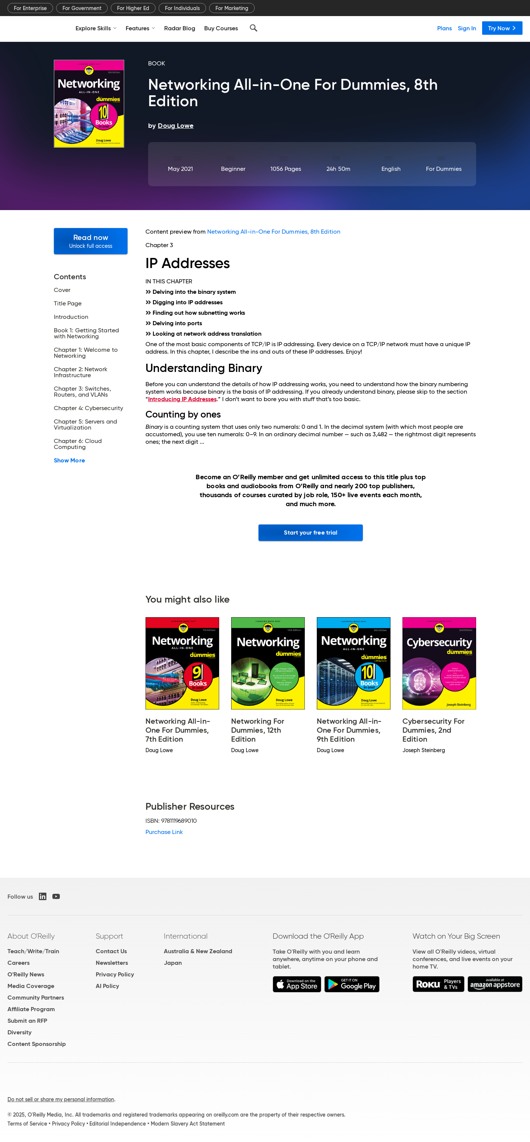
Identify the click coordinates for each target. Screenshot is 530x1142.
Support (109, 936)
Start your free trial (310, 532)
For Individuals (182, 8)
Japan (173, 963)
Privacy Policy (115, 974)
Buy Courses (221, 28)
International (186, 936)
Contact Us (111, 951)
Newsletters (112, 963)
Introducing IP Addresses (182, 399)
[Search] (253, 28)
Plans (444, 28)
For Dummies (444, 168)
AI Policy (107, 986)
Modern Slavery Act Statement (188, 1123)
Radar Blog (179, 28)
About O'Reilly (31, 936)
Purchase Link (164, 831)
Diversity (19, 1032)
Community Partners (35, 997)
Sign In (467, 28)
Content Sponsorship (36, 1044)
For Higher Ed (133, 8)
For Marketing (231, 8)
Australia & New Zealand (198, 951)
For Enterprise (30, 8)
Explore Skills (96, 28)
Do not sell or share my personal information (60, 1099)
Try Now (502, 28)
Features (140, 28)
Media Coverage (30, 986)
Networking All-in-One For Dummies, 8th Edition (273, 231)
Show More (69, 461)
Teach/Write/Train (33, 951)
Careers (18, 963)
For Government (81, 8)
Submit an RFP (27, 1021)
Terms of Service (27, 1123)
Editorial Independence (117, 1123)
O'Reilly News (25, 974)
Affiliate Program (31, 1009)
